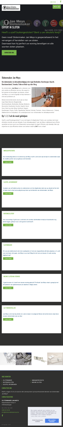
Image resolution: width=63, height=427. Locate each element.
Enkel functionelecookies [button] (37, 420)
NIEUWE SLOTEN (37, 382)
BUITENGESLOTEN (8, 382)
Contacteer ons (9, 53)
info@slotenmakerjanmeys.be (10, 412)
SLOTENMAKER (7, 380)
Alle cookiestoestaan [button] (52, 420)
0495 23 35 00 (53, 2)
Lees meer (8, 162)
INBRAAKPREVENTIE (38, 380)
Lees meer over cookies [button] (38, 416)
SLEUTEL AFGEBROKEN (10, 384)
